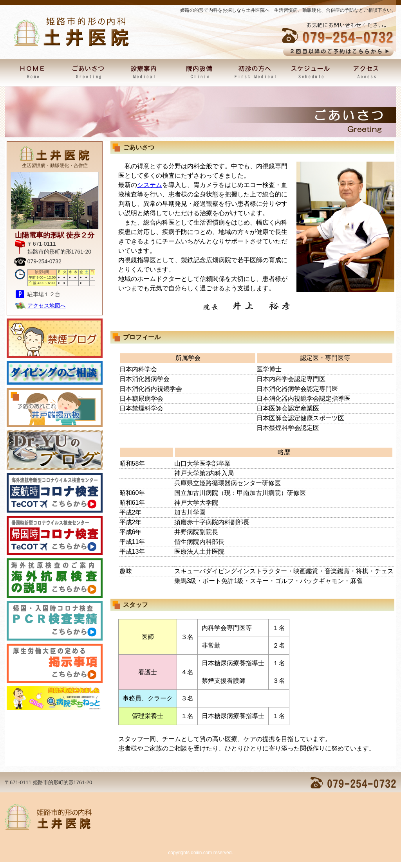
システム (149, 185)
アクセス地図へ (46, 305)
